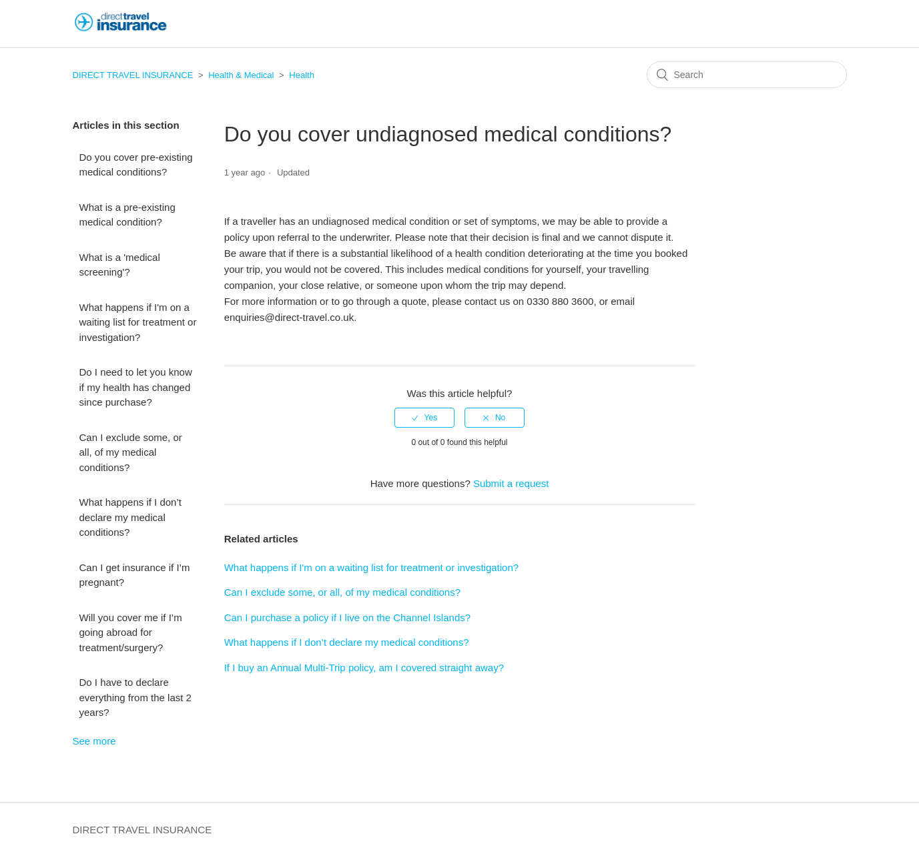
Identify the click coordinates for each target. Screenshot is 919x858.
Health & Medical (241, 75)
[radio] (424, 418)
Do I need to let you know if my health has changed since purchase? (135, 387)
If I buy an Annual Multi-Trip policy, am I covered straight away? (364, 667)
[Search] (747, 74)
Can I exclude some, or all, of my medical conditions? (130, 452)
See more (94, 741)
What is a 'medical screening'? (119, 265)
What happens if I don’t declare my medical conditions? (130, 517)
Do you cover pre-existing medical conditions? (136, 164)
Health (301, 75)
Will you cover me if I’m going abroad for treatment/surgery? (130, 632)
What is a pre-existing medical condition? (127, 214)
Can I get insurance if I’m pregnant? (134, 575)
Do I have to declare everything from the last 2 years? (135, 697)
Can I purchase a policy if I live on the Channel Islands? (347, 617)
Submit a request (511, 483)
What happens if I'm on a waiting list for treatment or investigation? (138, 322)
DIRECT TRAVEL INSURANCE (133, 75)
